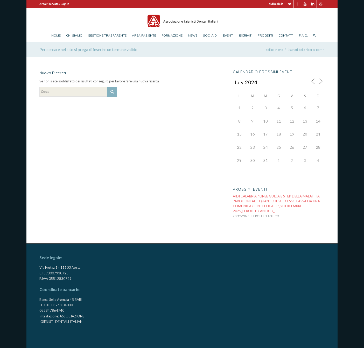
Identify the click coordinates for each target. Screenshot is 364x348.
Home (279, 49)
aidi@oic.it (276, 3)
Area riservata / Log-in (54, 3)
